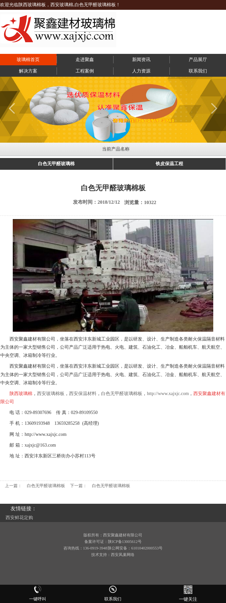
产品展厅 (198, 59)
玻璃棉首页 (28, 59)
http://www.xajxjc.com (168, 393)
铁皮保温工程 (169, 163)
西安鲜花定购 (19, 517)
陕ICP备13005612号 (125, 541)
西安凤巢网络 (122, 554)
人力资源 (141, 71)
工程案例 (85, 71)
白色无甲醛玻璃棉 (56, 163)
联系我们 (198, 71)
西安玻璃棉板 (50, 393)
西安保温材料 (82, 393)
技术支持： (101, 554)
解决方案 (28, 71)
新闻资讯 (141, 59)
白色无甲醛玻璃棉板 (121, 393)
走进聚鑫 (85, 59)
